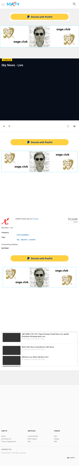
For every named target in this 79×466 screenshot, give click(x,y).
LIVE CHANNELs (23, 235)
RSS (29, 441)
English (71, 458)
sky (18, 240)
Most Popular (32, 439)
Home (3, 436)
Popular (56, 439)
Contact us (7, 439)
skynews (24, 240)
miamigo (35, 219)
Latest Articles (33, 436)
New (55, 436)
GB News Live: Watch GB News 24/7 (35, 357)
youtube (32, 240)
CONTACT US (6, 449)
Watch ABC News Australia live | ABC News (38, 347)
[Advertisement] (39, 194)
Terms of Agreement (8, 441)
